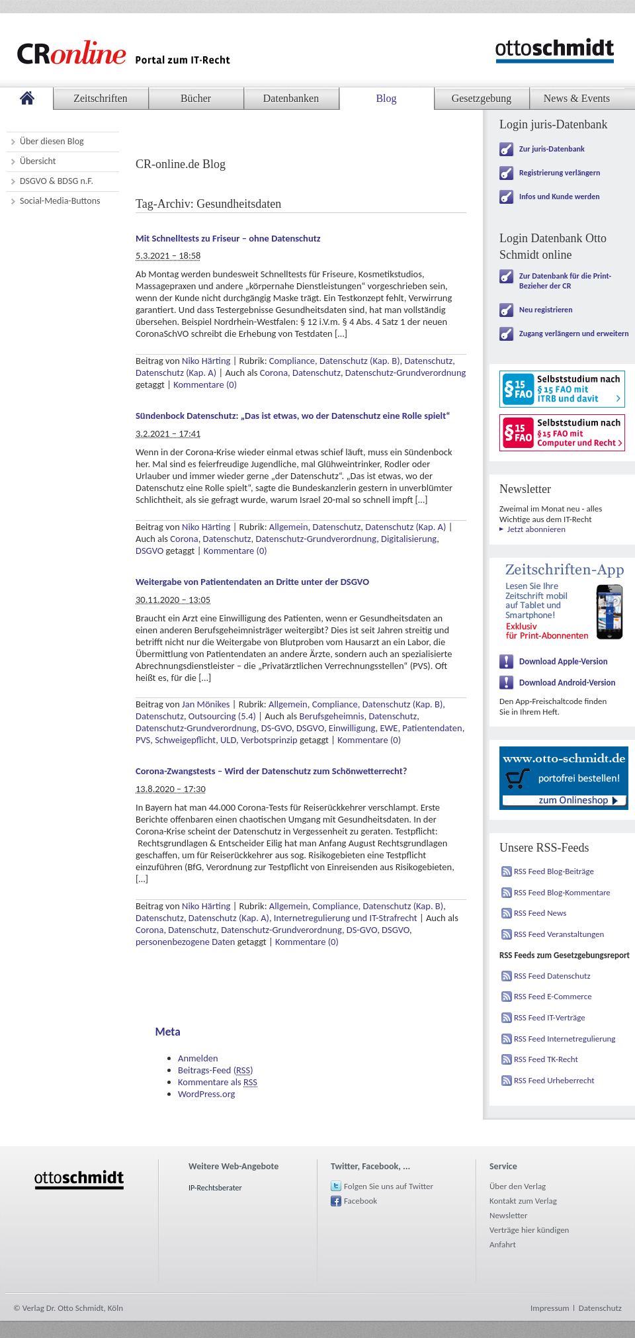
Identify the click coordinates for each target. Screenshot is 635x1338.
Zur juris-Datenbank (552, 149)
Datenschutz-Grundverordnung (405, 373)
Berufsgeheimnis (332, 716)
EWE (389, 728)
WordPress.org (206, 1094)
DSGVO (149, 551)
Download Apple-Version (563, 661)
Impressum (550, 1308)
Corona (274, 373)
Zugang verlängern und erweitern (574, 333)
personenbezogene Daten (185, 942)
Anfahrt (502, 1244)
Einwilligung (352, 728)
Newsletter (508, 1215)
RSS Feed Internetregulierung (565, 1039)
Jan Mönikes (206, 704)
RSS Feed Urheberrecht (554, 1080)
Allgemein (288, 527)
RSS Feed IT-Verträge (549, 1017)
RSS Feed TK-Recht (546, 1059)
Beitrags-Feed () (215, 1070)
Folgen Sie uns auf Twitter (388, 1186)
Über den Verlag (517, 1186)
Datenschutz (428, 361)
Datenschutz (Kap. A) (176, 373)
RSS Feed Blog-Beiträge (554, 871)
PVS (143, 740)
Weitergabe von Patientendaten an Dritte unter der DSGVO (252, 582)
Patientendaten (432, 728)
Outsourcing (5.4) (222, 716)
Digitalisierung (409, 539)
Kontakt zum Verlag (523, 1201)
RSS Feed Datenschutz (552, 976)
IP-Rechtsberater (215, 1187)
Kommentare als (217, 1082)
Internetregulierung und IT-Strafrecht (345, 918)
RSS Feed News (540, 913)
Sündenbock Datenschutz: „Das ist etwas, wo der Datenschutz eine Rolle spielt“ (293, 416)
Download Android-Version (567, 683)
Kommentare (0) (205, 384)
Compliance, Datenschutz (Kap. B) (334, 361)
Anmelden (198, 1058)
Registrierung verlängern (559, 172)
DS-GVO (276, 728)
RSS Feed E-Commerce (553, 996)
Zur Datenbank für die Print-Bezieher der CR (565, 280)
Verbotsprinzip (269, 740)
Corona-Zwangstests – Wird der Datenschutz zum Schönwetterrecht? (271, 771)
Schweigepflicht (185, 740)
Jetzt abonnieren (536, 529)
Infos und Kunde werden (559, 196)
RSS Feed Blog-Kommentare (562, 892)
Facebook (360, 1201)
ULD (228, 740)
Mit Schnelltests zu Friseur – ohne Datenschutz (228, 238)
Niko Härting (206, 361)
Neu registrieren (546, 309)
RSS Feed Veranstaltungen (559, 934)
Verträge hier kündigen (529, 1230)
